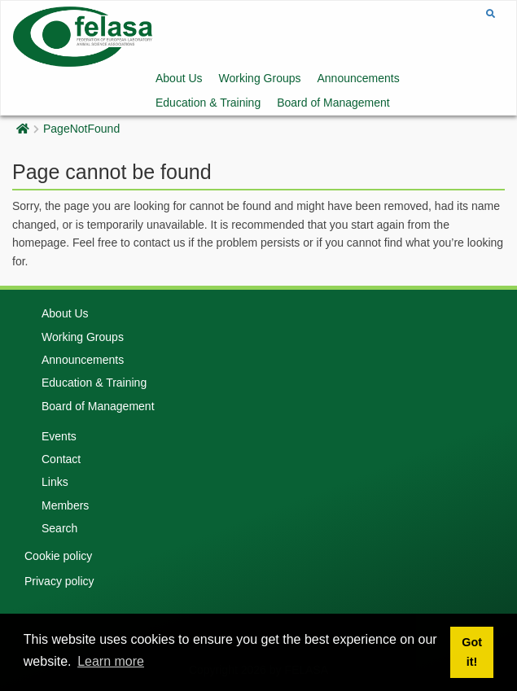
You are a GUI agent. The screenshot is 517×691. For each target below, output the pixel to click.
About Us (179, 78)
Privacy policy (59, 581)
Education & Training (208, 102)
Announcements (359, 78)
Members (65, 505)
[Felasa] (82, 35)
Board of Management (333, 102)
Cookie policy (58, 555)
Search (59, 528)
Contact (61, 459)
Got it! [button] (472, 652)
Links (55, 481)
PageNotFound (81, 128)
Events (59, 436)
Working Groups (260, 78)
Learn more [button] (110, 661)
